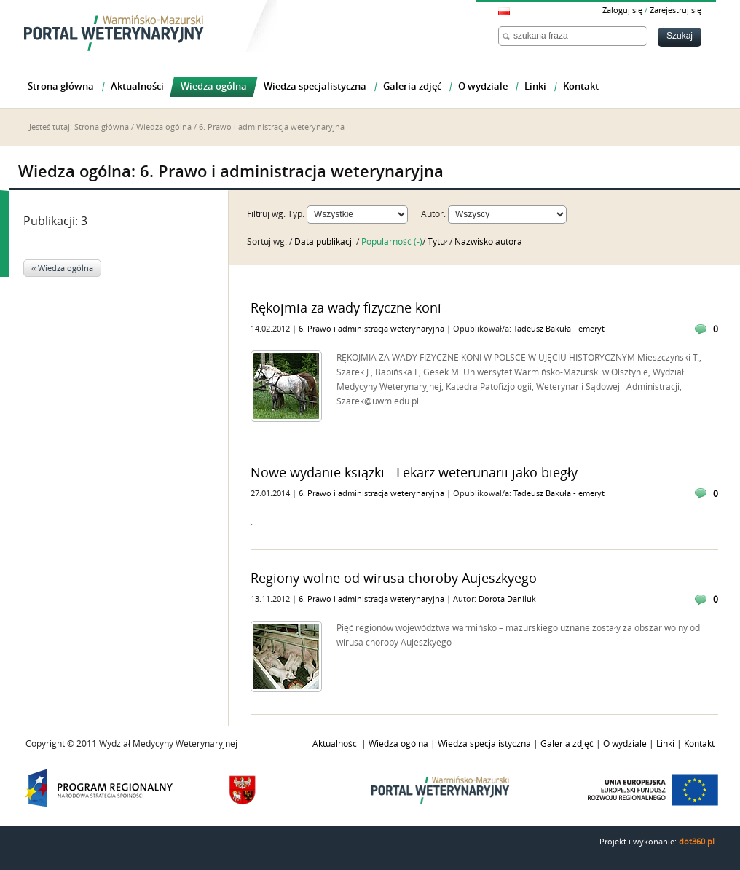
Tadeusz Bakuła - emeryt (559, 329)
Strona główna (101, 127)
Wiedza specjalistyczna (484, 744)
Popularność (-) (391, 242)
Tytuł (438, 242)
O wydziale (625, 744)
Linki (665, 744)
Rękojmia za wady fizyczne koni (346, 308)
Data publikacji (325, 242)
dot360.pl (697, 842)
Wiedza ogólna (164, 127)
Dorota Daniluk (507, 599)
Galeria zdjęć (567, 744)
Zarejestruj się (675, 10)
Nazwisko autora (488, 242)
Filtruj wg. (266, 214)
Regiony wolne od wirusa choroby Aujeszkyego (394, 579)
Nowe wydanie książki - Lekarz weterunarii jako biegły (414, 473)
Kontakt (699, 744)
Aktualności (335, 744)
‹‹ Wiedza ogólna (62, 268)
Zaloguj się (622, 10)
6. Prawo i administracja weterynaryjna (372, 329)
